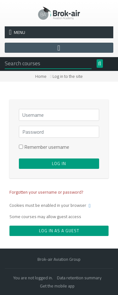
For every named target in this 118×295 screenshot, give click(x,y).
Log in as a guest (59, 231)
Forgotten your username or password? (46, 192)
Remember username (46, 147)
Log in (59, 163)
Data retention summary (79, 278)
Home (41, 76)
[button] (91, 206)
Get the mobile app (57, 286)
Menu (17, 32)
